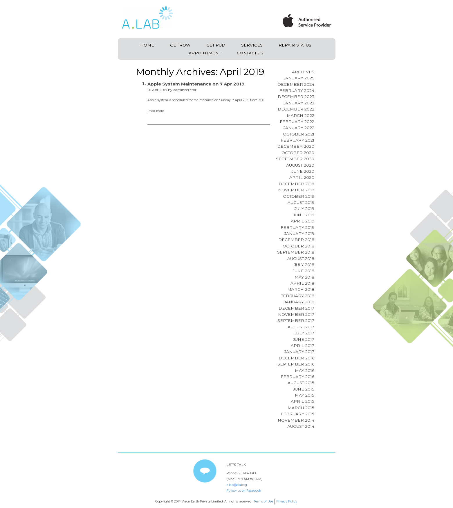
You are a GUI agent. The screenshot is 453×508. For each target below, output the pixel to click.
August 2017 (301, 327)
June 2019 (303, 215)
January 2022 (299, 127)
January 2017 (299, 351)
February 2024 (296, 90)
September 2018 (295, 252)
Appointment (205, 53)
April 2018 (302, 283)
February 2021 (297, 140)
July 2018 (304, 264)
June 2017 (303, 339)
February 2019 (297, 227)
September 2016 (295, 364)
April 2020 (301, 177)
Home (147, 45)
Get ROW (180, 45)
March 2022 (300, 115)
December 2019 (296, 183)
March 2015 (301, 407)
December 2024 (295, 84)
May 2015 (304, 395)
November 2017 (296, 314)
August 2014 (300, 426)
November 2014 (296, 420)
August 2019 (301, 202)
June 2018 (303, 270)
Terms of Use (263, 501)
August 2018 (300, 258)
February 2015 (297, 413)
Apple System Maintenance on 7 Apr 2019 (195, 84)
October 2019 (298, 196)
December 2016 (296, 358)
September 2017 (295, 320)
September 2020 (295, 158)
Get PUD (215, 45)
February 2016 (297, 376)
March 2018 (300, 289)
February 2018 (297, 295)
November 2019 (296, 190)
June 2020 (303, 171)
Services (252, 45)
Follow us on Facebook (244, 491)
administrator (184, 90)
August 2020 (300, 165)
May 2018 (304, 277)
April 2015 (302, 401)
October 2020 (297, 152)
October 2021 (298, 134)
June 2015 (303, 389)
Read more (155, 111)
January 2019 (299, 233)
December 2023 (296, 96)
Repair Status (295, 45)
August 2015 (301, 382)
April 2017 (302, 345)
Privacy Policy (286, 501)
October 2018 (298, 246)
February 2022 (297, 121)
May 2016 (304, 370)
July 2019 (304, 208)
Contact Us (250, 53)
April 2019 (302, 221)
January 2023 (299, 103)
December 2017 (296, 308)
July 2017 (304, 333)
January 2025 (299, 78)
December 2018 (296, 239)
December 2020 (295, 146)
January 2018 (299, 302)
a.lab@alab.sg (237, 485)
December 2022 (296, 109)
